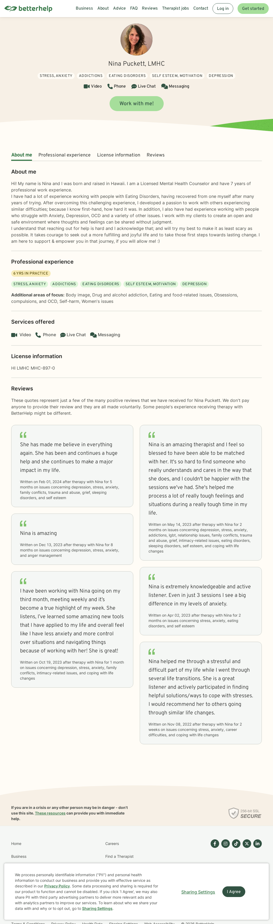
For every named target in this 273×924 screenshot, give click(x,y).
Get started (253, 8)
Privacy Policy (57, 886)
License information (118, 155)
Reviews (156, 155)
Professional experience (64, 155)
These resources (50, 813)
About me (21, 155)
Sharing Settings (97, 908)
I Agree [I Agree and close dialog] (234, 892)
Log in (223, 8)
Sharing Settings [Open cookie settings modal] (198, 892)
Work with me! (136, 103)
